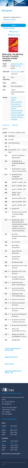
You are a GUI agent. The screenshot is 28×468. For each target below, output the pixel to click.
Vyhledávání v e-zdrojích (9, 19)
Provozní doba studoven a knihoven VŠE (13, 349)
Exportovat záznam (14, 35)
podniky (13, 100)
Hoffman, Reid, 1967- (17, 64)
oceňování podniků (16, 106)
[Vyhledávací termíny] (13, 22)
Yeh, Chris (18, 66)
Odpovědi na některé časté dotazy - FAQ (13, 372)
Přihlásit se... (22, 3)
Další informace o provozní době (11, 453)
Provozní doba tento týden (9, 419)
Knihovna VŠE (9, 364)
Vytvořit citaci (14, 31)
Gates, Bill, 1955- (16, 72)
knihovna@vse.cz (7, 404)
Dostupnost (6, 125)
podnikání (14, 97)
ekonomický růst (15, 104)
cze (10, 3)
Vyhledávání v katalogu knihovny (11, 17)
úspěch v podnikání (16, 102)
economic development (17, 115)
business (13, 108)
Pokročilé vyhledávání (9, 28)
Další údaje (15, 125)
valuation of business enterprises (17, 118)
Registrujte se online (11, 357)
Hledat (13, 25)
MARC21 (5, 129)
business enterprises (16, 110)
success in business (16, 113)
